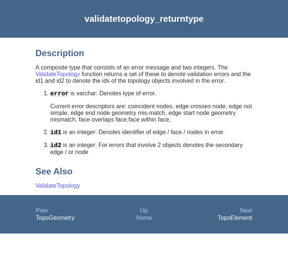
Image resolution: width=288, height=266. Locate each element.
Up (144, 215)
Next (246, 215)
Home (144, 222)
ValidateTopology (57, 74)
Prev (42, 215)
